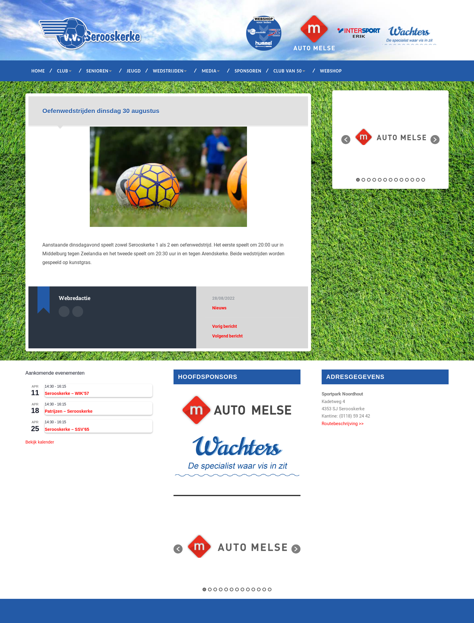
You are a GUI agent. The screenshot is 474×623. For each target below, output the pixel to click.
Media (209, 71)
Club (62, 71)
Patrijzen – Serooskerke (69, 411)
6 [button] (385, 180)
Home (38, 71)
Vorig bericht (224, 326)
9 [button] (401, 180)
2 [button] (363, 180)
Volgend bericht (227, 336)
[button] (345, 139)
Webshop (331, 71)
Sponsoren (248, 71)
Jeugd (134, 71)
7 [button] (390, 180)
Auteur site (77, 311)
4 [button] (374, 180)
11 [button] (412, 180)
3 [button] (369, 180)
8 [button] (396, 180)
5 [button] (379, 180)
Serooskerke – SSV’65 (67, 429)
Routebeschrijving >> (343, 423)
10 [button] (407, 180)
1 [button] (358, 180)
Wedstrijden (168, 71)
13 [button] (423, 180)
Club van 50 (288, 71)
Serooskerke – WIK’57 (67, 393)
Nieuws (219, 307)
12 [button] (418, 180)
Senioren (97, 71)
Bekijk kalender (39, 442)
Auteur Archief (64, 311)
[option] (390, 136)
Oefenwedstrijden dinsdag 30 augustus (100, 110)
